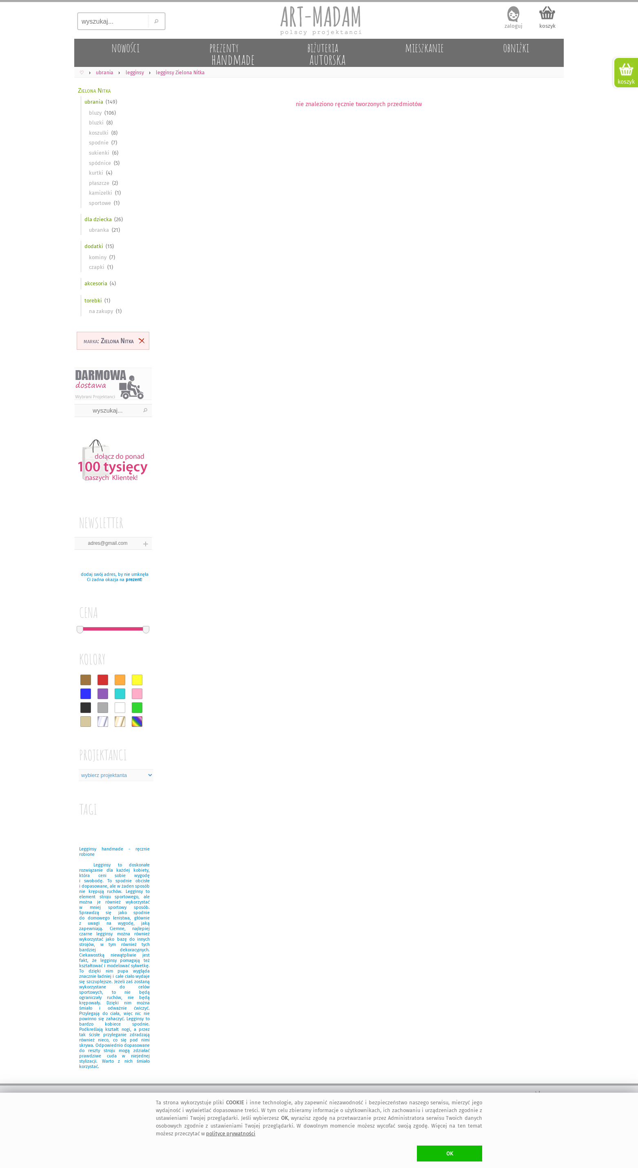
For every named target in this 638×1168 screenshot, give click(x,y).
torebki (93, 301)
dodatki (93, 246)
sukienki (99, 153)
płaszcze (99, 183)
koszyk (547, 26)
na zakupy (101, 311)
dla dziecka (98, 219)
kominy (97, 257)
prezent (133, 579)
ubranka (99, 230)
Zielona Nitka (94, 90)
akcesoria (95, 283)
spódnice (100, 163)
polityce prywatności (230, 1133)
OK (449, 1153)
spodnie (99, 143)
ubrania (93, 102)
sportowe (100, 203)
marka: (108, 341)
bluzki (96, 123)
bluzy (95, 113)
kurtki (96, 173)
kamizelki (100, 193)
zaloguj (514, 26)
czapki (96, 267)
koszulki (99, 133)
